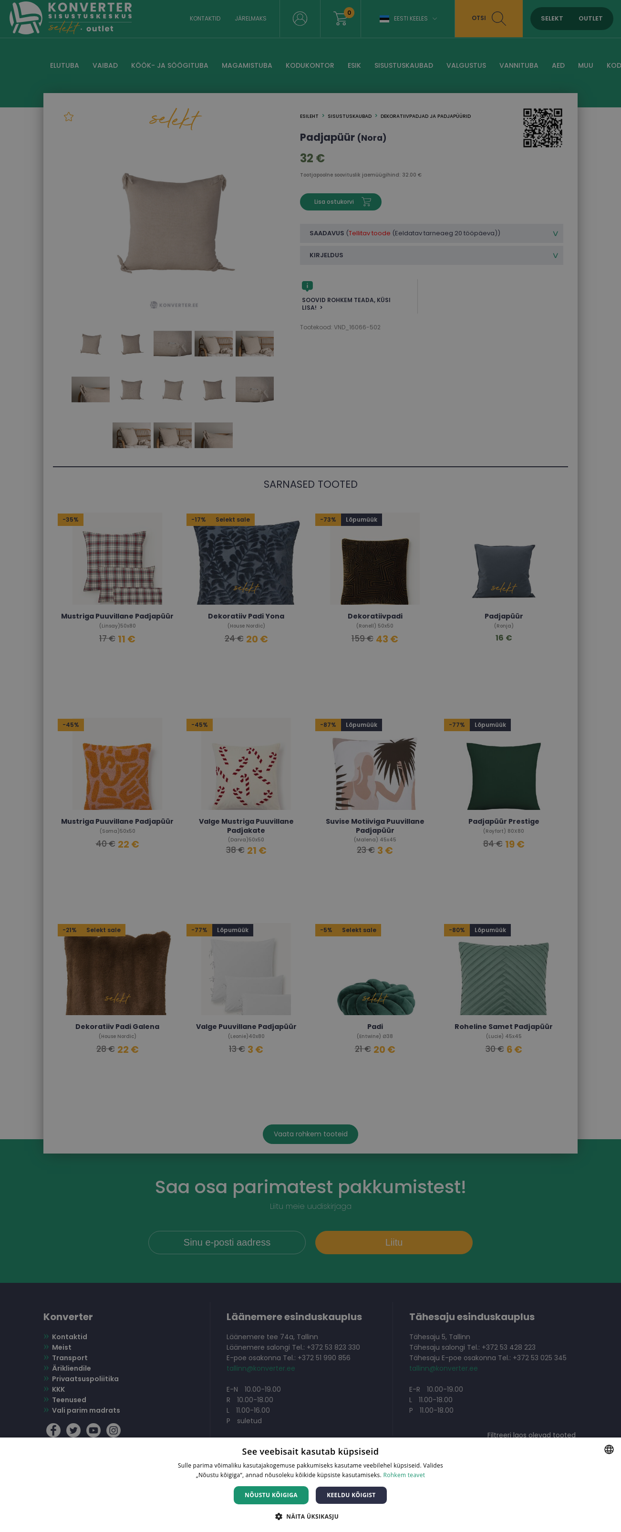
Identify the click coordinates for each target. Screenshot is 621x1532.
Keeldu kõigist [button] (351, 1495)
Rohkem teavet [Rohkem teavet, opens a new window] (404, 1475)
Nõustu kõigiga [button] (271, 1495)
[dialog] (310, 766)
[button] (310, 1516)
